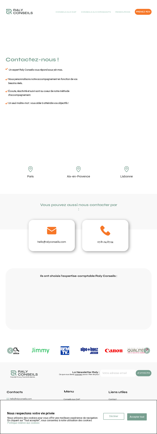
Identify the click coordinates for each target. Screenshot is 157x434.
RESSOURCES (122, 12)
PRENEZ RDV (143, 11)
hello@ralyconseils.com (51, 242)
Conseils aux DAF (72, 399)
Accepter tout (137, 416)
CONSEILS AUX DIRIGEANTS (96, 12)
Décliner (113, 416)
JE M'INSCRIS (143, 373)
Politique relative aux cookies (23, 422)
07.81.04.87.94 (105, 242)
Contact (113, 399)
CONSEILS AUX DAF (66, 12)
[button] (10, 350)
